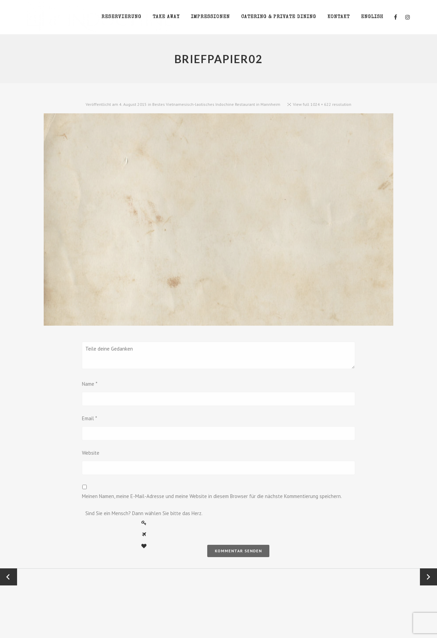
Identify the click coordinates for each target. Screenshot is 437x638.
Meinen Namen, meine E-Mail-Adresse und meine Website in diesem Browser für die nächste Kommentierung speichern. (212, 496)
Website (90, 453)
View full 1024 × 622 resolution (322, 104)
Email (89, 418)
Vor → (428, 573)
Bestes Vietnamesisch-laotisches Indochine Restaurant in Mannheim (216, 104)
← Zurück (8, 577)
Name (89, 384)
